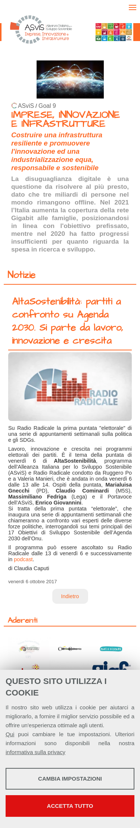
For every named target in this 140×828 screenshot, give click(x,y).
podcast (23, 559)
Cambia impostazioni (70, 778)
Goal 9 (47, 106)
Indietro (70, 596)
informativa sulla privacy (35, 752)
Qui (10, 734)
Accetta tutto (70, 806)
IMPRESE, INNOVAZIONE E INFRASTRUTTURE (65, 119)
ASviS (26, 106)
